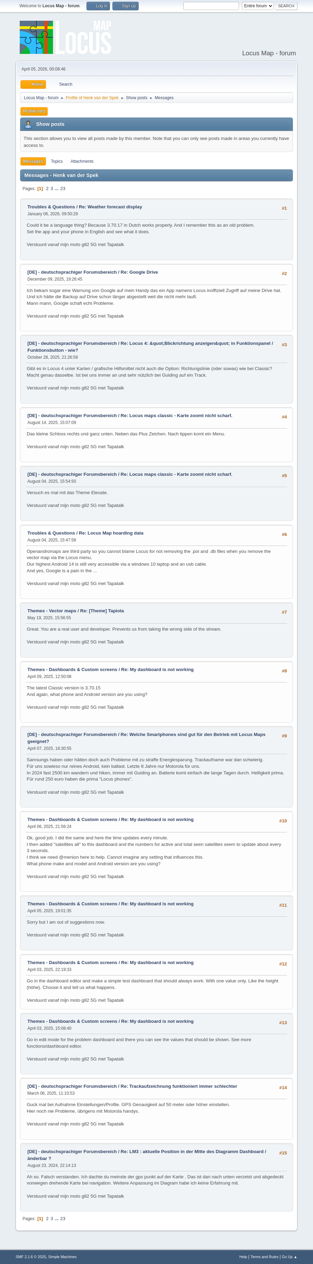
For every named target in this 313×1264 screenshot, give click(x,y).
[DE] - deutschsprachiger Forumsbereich (72, 272)
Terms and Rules (264, 1257)
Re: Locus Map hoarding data (111, 533)
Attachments (82, 161)
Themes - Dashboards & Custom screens (72, 669)
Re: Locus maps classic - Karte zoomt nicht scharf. (176, 415)
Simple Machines (62, 1257)
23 (62, 188)
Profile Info (34, 111)
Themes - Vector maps (51, 610)
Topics (57, 161)
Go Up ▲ (289, 1257)
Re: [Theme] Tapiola (102, 610)
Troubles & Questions (51, 206)
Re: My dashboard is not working (157, 669)
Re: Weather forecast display (110, 206)
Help (243, 1257)
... (57, 188)
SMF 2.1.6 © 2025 (31, 1257)
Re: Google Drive (139, 272)
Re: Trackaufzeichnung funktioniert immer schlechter (179, 1086)
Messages (33, 161)
